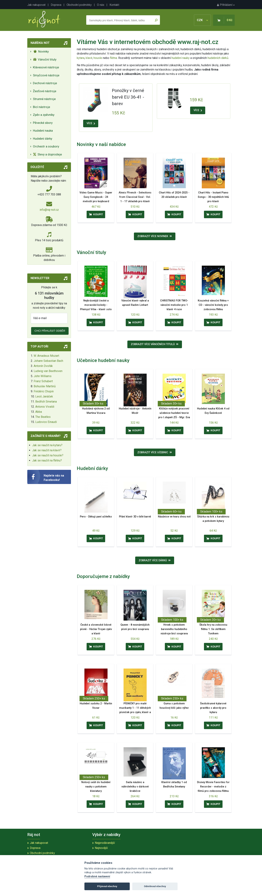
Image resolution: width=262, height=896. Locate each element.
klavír (89, 58)
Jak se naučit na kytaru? (47, 445)
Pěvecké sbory (43, 123)
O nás (100, 5)
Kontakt (114, 5)
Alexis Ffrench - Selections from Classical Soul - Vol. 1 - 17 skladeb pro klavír (135, 197)
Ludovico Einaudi (46, 422)
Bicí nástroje (41, 107)
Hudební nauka (43, 130)
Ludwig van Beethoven (48, 371)
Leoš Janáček (44, 396)
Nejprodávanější (105, 843)
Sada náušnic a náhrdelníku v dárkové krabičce (135, 787)
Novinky (41, 51)
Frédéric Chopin (44, 391)
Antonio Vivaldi (44, 406)
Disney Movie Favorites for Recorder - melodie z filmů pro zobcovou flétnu (213, 787)
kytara (80, 58)
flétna (113, 58)
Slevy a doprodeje (47, 154)
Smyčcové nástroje (46, 75)
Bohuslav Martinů (45, 386)
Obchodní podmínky (79, 5)
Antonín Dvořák (43, 366)
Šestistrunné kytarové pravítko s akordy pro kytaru (213, 708)
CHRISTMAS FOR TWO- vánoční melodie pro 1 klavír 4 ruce (174, 305)
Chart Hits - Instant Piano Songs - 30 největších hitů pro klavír (213, 197)
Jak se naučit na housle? (47, 455)
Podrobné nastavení (97, 876)
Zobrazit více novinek (154, 236)
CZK (202, 20)
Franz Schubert (43, 381)
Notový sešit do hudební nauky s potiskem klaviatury (95, 787)
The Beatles (43, 417)
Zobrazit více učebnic (154, 452)
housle (98, 58)
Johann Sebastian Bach (48, 361)
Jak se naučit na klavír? (46, 450)
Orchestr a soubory (46, 146)
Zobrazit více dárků (155, 560)
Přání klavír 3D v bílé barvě (135, 516)
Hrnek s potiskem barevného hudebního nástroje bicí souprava (174, 629)
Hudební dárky (42, 138)
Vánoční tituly (44, 59)
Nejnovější (101, 848)
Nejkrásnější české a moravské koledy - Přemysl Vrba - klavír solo (96, 305)
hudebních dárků (218, 58)
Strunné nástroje (44, 99)
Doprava (56, 5)
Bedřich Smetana (46, 401)
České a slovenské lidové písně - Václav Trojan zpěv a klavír (96, 629)
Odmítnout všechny (155, 886)
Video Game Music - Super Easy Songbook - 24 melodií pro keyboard (96, 197)
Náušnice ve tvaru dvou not (174, 516)
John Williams (42, 376)
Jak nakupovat (36, 5)
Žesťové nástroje (44, 91)
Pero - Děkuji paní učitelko (96, 516)
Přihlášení (226, 5)
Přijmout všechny (107, 886)
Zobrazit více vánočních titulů (154, 344)
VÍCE (91, 123)
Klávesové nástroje (46, 67)
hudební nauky (181, 58)
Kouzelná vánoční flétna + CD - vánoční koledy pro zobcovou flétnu (213, 305)
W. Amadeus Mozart (46, 355)
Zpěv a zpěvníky (43, 115)
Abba (38, 411)
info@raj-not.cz (49, 209)
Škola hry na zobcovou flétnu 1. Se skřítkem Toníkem (213, 629)
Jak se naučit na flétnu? (47, 460)
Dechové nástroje (45, 83)
